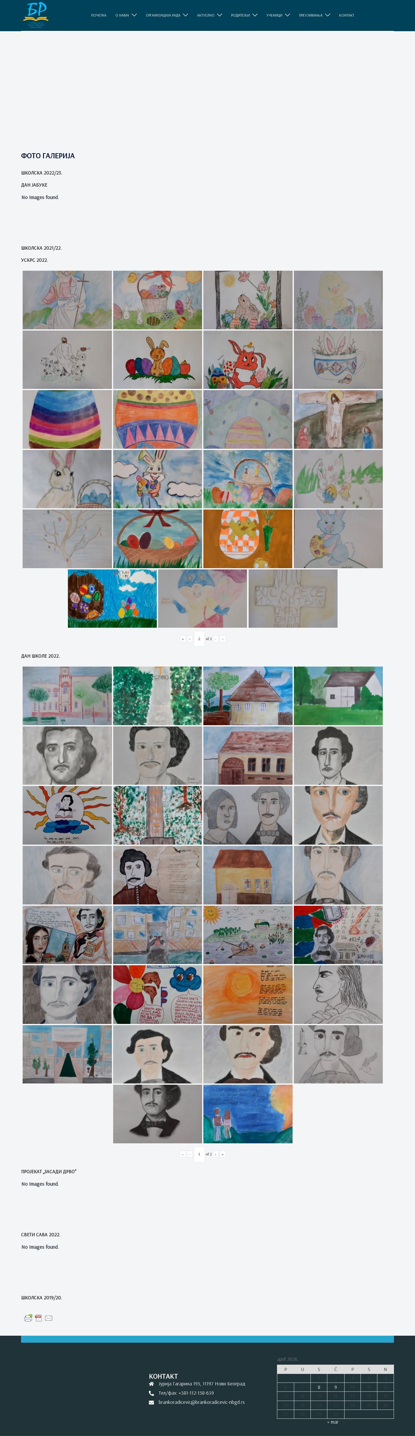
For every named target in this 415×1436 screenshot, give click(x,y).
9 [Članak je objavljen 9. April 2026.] (335, 1387)
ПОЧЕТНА (98, 15)
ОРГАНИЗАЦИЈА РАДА (163, 15)
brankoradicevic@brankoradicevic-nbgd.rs (202, 1402)
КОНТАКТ (346, 15)
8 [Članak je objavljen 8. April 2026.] (319, 1387)
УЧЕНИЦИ (274, 15)
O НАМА (122, 15)
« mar (333, 1421)
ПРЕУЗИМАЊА (311, 15)
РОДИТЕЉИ (240, 15)
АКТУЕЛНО (206, 15)
